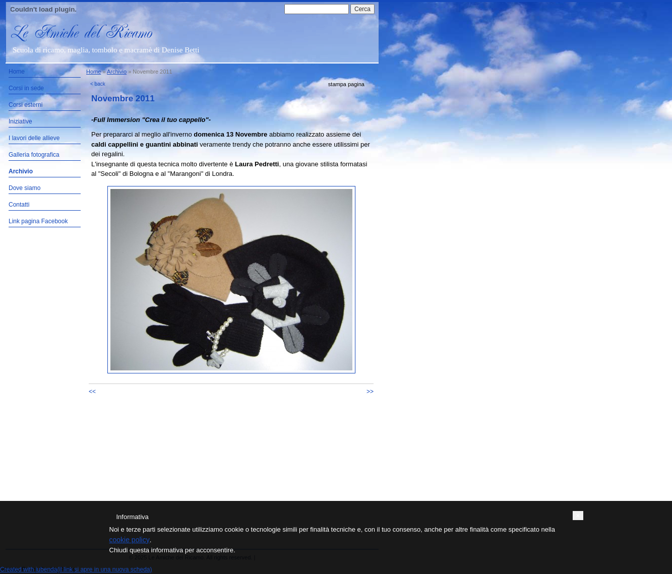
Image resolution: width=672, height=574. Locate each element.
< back (97, 84)
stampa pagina (346, 84)
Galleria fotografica (34, 154)
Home (17, 71)
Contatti (19, 204)
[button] (578, 515)
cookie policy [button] (129, 540)
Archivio (21, 171)
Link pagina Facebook (38, 221)
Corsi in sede (26, 88)
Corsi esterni (25, 104)
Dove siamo (24, 188)
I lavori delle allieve (34, 138)
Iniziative (20, 121)
